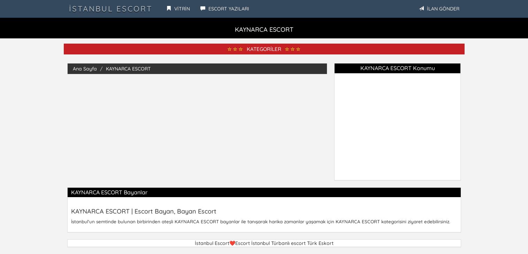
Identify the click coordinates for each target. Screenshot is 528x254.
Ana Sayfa (85, 69)
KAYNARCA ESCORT (128, 69)
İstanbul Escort (110, 9)
